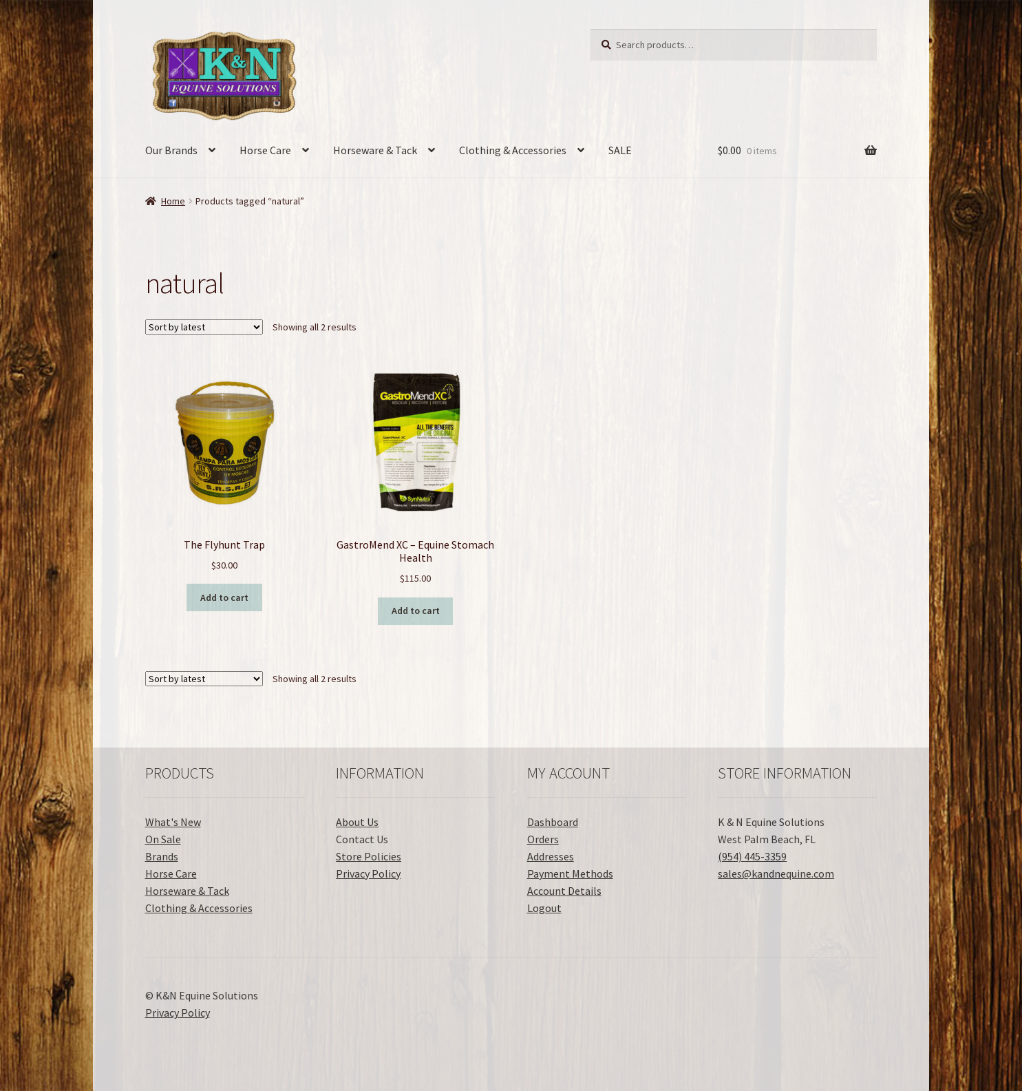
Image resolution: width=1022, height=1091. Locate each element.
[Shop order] (204, 327)
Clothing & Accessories (512, 150)
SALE (620, 150)
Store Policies (368, 856)
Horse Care (265, 150)
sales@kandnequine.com (776, 873)
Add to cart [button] (224, 597)
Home (173, 201)
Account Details (564, 891)
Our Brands (171, 150)
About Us (357, 822)
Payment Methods (570, 873)
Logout (544, 908)
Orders (543, 839)
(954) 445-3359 (752, 856)
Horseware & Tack (375, 150)
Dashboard (552, 822)
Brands (161, 856)
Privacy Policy (368, 873)
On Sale (163, 839)
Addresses (550, 856)
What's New (173, 822)
